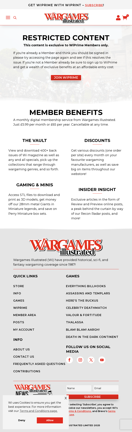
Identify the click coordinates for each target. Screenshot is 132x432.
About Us (21, 349)
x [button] (66, 397)
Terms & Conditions (78, 411)
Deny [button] (21, 420)
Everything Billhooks (86, 286)
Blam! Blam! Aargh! (83, 329)
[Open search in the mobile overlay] (15, 17)
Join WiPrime (66, 77)
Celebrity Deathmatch (86, 308)
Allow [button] (49, 420)
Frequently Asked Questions (39, 364)
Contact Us (23, 356)
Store (18, 286)
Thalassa (74, 322)
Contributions (26, 371)
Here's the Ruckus (82, 300)
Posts (18, 322)
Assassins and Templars (88, 293)
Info (17, 293)
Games (18, 300)
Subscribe (94, 5)
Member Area (24, 315)
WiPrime (20, 308)
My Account (24, 329)
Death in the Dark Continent (92, 337)
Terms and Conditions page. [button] (39, 411)
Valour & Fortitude (84, 315)
